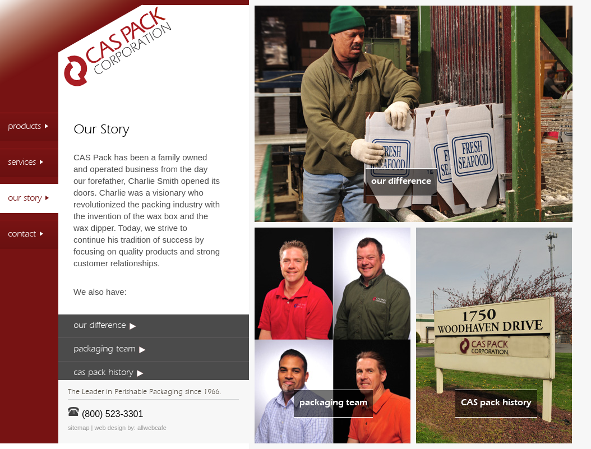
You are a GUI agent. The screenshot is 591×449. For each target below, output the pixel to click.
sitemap (79, 427)
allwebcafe (152, 427)
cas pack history (108, 372)
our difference (104, 325)
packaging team (109, 349)
